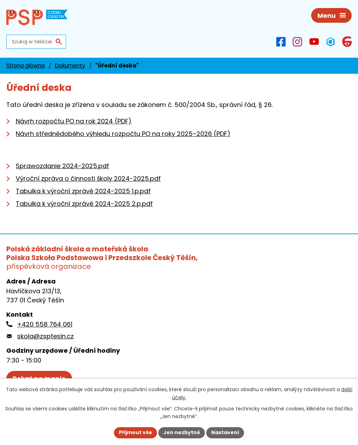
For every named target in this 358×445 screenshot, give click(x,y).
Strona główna (25, 65)
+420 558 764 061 (44, 324)
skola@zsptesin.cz (45, 336)
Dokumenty (70, 65)
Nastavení (225, 432)
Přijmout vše (135, 432)
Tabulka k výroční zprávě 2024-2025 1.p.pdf (83, 191)
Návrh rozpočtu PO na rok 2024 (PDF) (73, 121)
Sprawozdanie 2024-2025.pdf (62, 166)
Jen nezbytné (181, 432)
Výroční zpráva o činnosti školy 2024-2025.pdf (88, 178)
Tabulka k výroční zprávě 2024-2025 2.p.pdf (84, 203)
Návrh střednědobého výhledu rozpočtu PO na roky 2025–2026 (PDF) (123, 133)
